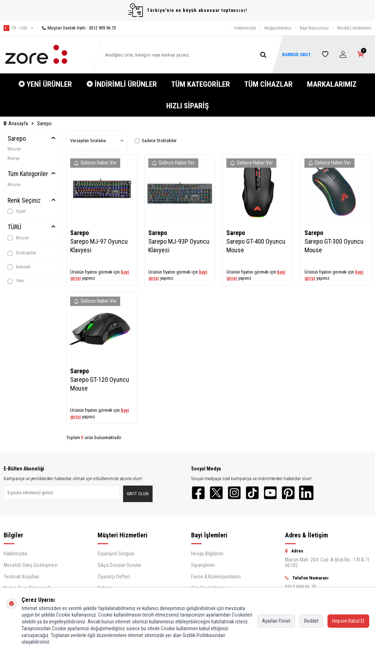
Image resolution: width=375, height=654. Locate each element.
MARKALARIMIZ (332, 84)
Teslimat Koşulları (21, 576)
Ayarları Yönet (276, 621)
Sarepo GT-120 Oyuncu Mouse (99, 384)
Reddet (311, 621)
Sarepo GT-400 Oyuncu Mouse (255, 246)
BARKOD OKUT (296, 54)
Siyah (17, 211)
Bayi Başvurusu (314, 28)
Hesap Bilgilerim (207, 553)
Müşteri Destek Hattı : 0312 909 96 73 (76, 28)
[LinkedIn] (306, 493)
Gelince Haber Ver (95, 163)
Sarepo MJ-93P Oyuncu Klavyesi (178, 246)
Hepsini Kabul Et (348, 621)
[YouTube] (270, 493)
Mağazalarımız (278, 28)
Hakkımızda (245, 28)
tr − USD (18, 28)
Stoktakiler (22, 253)
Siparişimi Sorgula (116, 553)
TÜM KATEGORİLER (200, 84)
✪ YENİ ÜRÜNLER (45, 84)
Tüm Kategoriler (28, 173)
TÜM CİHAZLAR (268, 84)
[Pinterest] (288, 493)
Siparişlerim (203, 565)
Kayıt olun (138, 493)
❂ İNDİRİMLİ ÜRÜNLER (121, 84)
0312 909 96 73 (300, 587)
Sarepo (17, 138)
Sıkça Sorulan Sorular (119, 565)
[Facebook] (198, 493)
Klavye (13, 158)
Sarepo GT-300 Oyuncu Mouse (333, 246)
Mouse (14, 149)
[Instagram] (234, 493)
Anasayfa (16, 123)
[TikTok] (252, 493)
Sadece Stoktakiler (156, 140)
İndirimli (19, 267)
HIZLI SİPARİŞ (187, 106)
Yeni (16, 281)
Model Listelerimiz (354, 28)
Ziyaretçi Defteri (114, 576)
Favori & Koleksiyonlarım (216, 576)
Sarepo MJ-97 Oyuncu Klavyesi (99, 246)
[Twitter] (216, 493)
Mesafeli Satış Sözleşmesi (31, 565)
